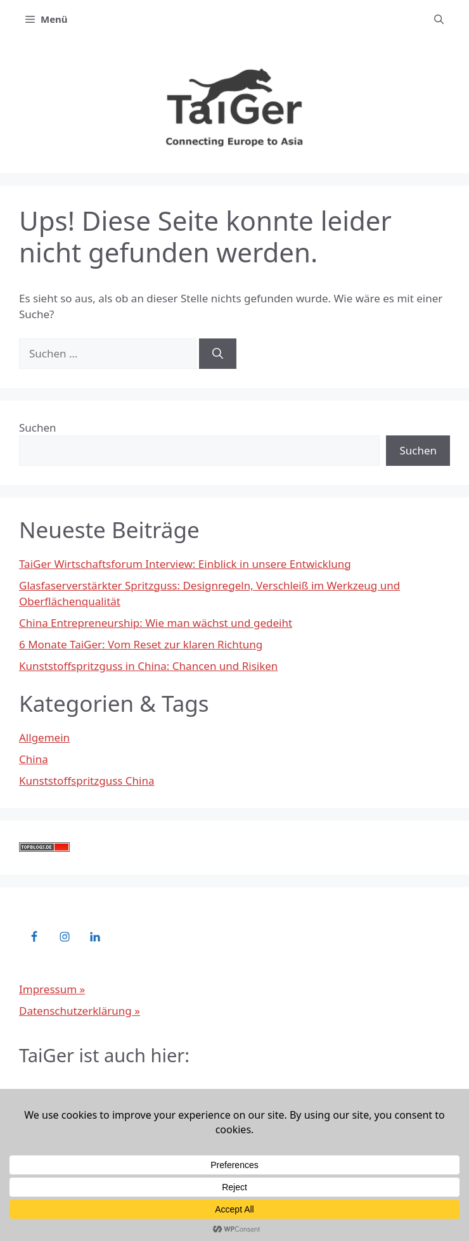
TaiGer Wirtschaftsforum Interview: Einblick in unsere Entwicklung (185, 563)
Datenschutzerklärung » (79, 1010)
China (33, 759)
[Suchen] (217, 353)
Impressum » (52, 989)
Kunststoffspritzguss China (87, 780)
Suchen (37, 427)
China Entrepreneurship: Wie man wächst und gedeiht (155, 622)
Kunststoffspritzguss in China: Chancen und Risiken (148, 666)
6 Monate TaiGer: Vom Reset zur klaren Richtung (140, 644)
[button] (438, 19)
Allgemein (44, 737)
